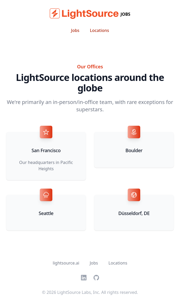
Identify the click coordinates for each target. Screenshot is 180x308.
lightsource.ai (66, 263)
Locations (99, 30)
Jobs (75, 30)
